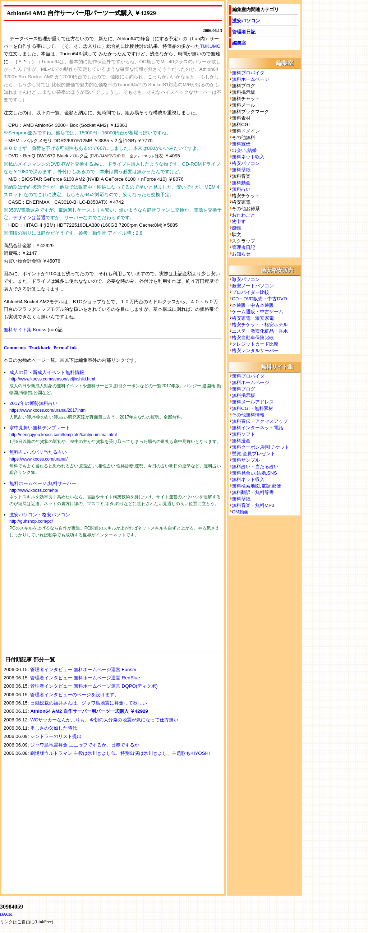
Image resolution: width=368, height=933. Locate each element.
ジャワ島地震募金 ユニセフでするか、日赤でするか (84, 745)
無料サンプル (246, 460)
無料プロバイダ (248, 72)
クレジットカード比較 (255, 344)
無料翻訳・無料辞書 (253, 492)
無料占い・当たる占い (255, 466)
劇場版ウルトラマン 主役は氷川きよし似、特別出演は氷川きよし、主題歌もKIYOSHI (120, 753)
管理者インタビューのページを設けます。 (74, 694)
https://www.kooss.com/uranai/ (38, 459)
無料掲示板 (243, 395)
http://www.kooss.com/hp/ (33, 490)
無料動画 (241, 182)
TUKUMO (210, 46)
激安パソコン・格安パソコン (39, 514)
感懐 (236, 228)
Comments (15, 347)
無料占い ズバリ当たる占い (38, 452)
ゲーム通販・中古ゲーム (257, 311)
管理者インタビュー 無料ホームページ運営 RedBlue (85, 677)
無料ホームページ (250, 79)
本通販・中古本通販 (253, 305)
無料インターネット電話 (257, 427)
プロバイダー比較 (250, 292)
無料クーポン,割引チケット (260, 447)
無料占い (241, 189)
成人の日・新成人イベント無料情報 (46, 372)
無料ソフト (243, 434)
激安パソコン (246, 20)
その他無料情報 (248, 414)
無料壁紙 (241, 169)
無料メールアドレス (253, 402)
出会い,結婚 (244, 150)
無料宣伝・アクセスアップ (260, 421)
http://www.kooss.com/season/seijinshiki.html (52, 379)
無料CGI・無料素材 (252, 408)
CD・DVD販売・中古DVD (259, 298)
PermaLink (65, 347)
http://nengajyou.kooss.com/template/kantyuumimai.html (63, 434)
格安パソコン (246, 163)
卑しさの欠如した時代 (53, 728)
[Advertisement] (57, 599)
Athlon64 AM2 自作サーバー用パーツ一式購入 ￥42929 (89, 711)
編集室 (239, 43)
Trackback (39, 347)
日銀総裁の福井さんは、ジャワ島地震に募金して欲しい (88, 703)
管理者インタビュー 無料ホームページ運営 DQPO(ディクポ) (94, 686)
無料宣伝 (241, 144)
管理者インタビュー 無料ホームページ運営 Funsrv (83, 669)
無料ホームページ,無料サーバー (42, 483)
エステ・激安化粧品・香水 (260, 331)
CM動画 (240, 511)
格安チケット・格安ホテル (260, 324)
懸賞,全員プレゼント (253, 453)
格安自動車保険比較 (253, 337)
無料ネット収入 (248, 157)
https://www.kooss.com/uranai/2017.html (48, 410)
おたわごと (243, 215)
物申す (239, 221)
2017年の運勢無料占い (33, 403)
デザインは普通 (29, 217)
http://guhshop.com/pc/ (31, 521)
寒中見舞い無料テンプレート (39, 427)
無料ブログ (243, 389)
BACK (6, 914)
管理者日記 (244, 31)
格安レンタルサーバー (255, 350)
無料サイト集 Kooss (25, 329)
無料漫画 (241, 440)
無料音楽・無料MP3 (253, 505)
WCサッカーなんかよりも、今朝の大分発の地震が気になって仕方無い (104, 719)
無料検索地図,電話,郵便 (256, 486)
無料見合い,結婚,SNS (254, 473)
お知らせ (241, 254)
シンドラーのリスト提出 (56, 736)
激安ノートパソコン (253, 285)
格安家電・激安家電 (253, 318)
